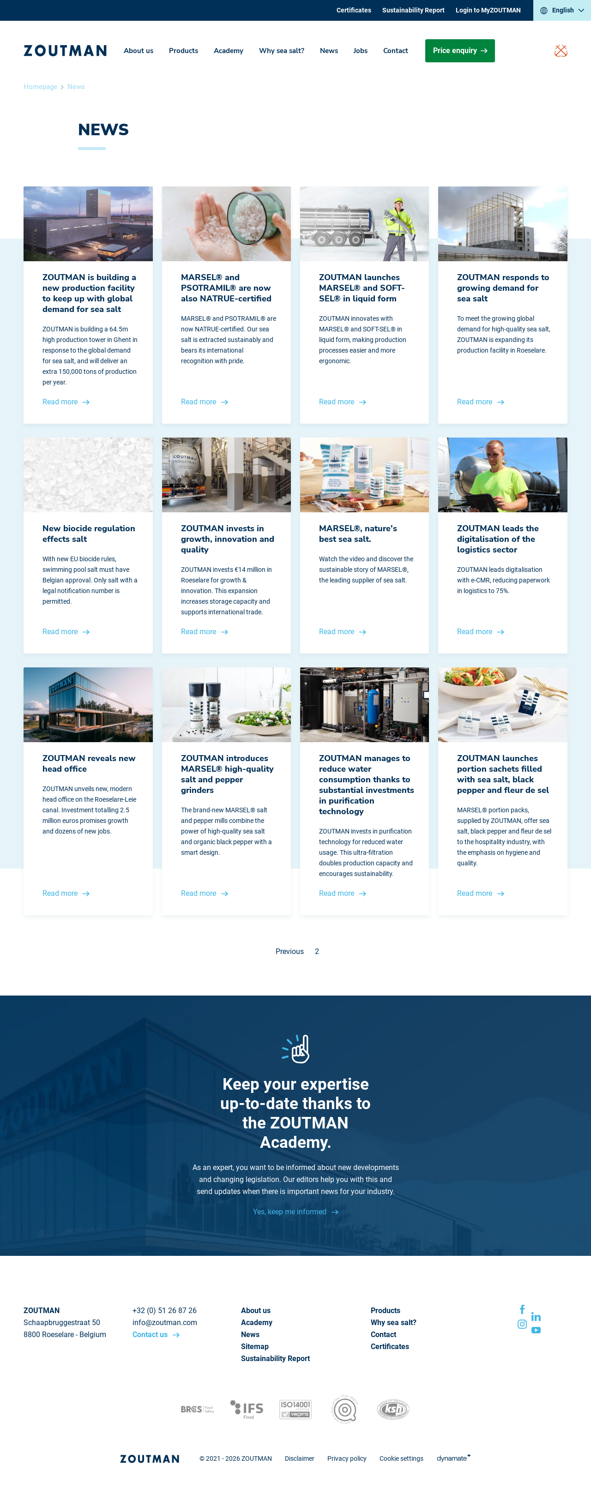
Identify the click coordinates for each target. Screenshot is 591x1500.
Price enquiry (460, 50)
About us (138, 50)
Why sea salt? (281, 50)
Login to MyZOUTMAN (488, 10)
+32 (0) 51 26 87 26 (165, 1310)
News (329, 50)
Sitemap (255, 1346)
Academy (228, 50)
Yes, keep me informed (290, 1211)
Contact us (151, 1334)
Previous (290, 951)
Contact (395, 50)
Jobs (361, 50)
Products (183, 50)
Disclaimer (299, 1458)
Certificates (354, 10)
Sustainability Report (413, 10)
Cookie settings (401, 1458)
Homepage (40, 87)
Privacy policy (347, 1458)
